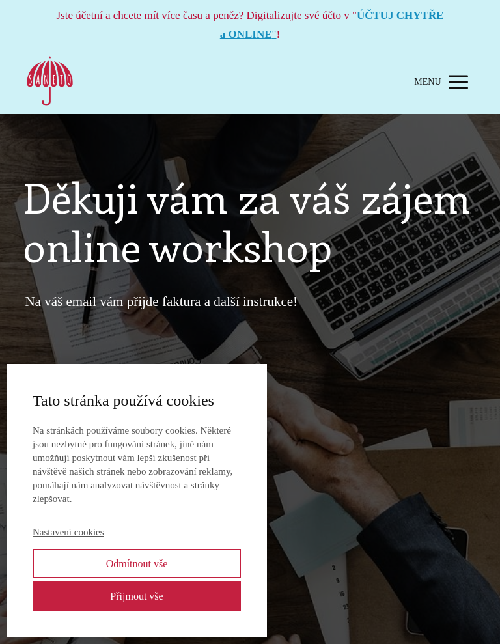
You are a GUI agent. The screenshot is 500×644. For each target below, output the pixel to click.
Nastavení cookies (68, 532)
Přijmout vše (136, 596)
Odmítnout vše (137, 563)
